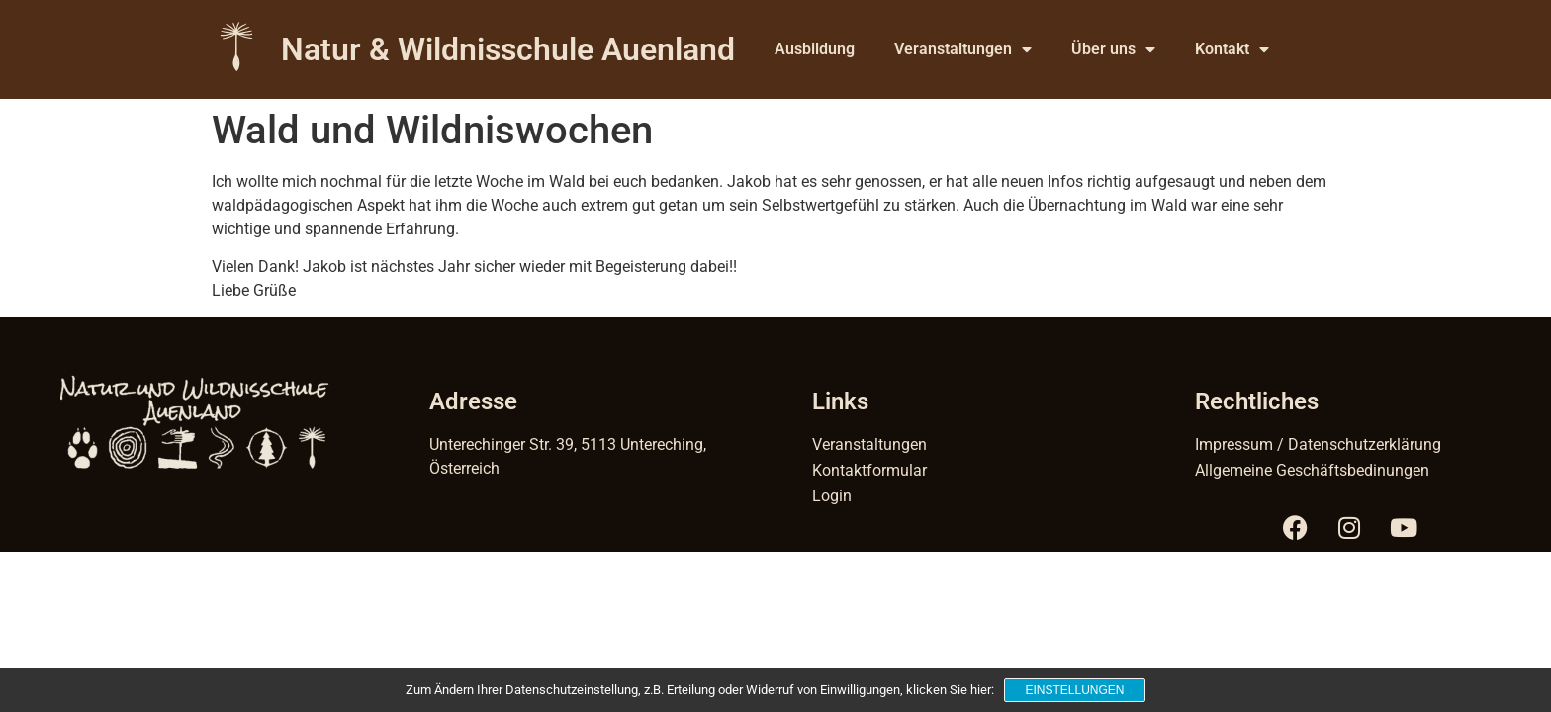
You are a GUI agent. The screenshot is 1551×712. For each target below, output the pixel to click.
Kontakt (1232, 49)
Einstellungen (1074, 690)
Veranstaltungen (963, 49)
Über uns (1113, 49)
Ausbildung (815, 49)
